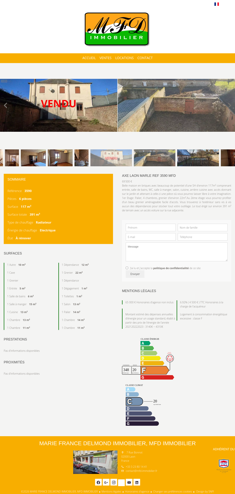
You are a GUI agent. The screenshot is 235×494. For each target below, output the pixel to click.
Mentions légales (111, 491)
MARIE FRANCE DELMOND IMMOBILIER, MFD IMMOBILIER (117, 443)
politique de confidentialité (171, 268)
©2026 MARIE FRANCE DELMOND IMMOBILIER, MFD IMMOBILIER (59, 491)
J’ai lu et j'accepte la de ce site (165, 268)
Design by (205, 491)
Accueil (117, 29)
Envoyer (135, 274)
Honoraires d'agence (137, 491)
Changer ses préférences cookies (172, 491)
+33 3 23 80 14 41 (136, 466)
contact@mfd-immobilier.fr (141, 471)
